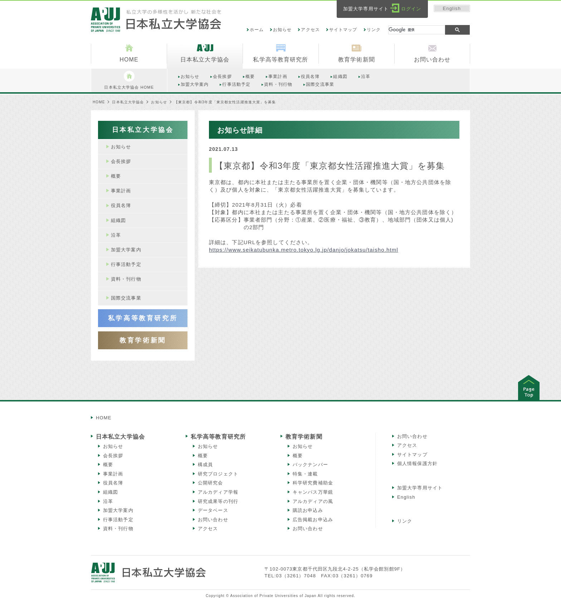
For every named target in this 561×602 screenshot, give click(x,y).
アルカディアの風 (313, 501)
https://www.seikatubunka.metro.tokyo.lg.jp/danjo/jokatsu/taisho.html (303, 250)
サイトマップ (343, 29)
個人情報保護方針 (417, 463)
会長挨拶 (113, 455)
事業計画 (113, 474)
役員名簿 (113, 482)
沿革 (108, 501)
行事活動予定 (118, 519)
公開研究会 (210, 482)
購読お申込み (308, 510)
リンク (374, 29)
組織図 (110, 492)
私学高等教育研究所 (218, 437)
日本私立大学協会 (128, 102)
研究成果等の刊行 (218, 501)
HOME (99, 102)
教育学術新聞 (304, 437)
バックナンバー (310, 464)
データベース (213, 510)
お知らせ (282, 29)
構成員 (205, 464)
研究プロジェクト (218, 474)
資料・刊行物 (118, 528)
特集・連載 (305, 474)
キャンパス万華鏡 (313, 492)
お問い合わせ (213, 519)
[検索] (416, 29)
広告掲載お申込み (313, 519)
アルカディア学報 (218, 492)
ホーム (257, 29)
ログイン (411, 8)
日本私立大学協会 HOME (129, 80)
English (452, 8)
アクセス (310, 29)
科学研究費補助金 (313, 482)
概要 (108, 464)
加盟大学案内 (118, 510)
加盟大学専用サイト (420, 487)
